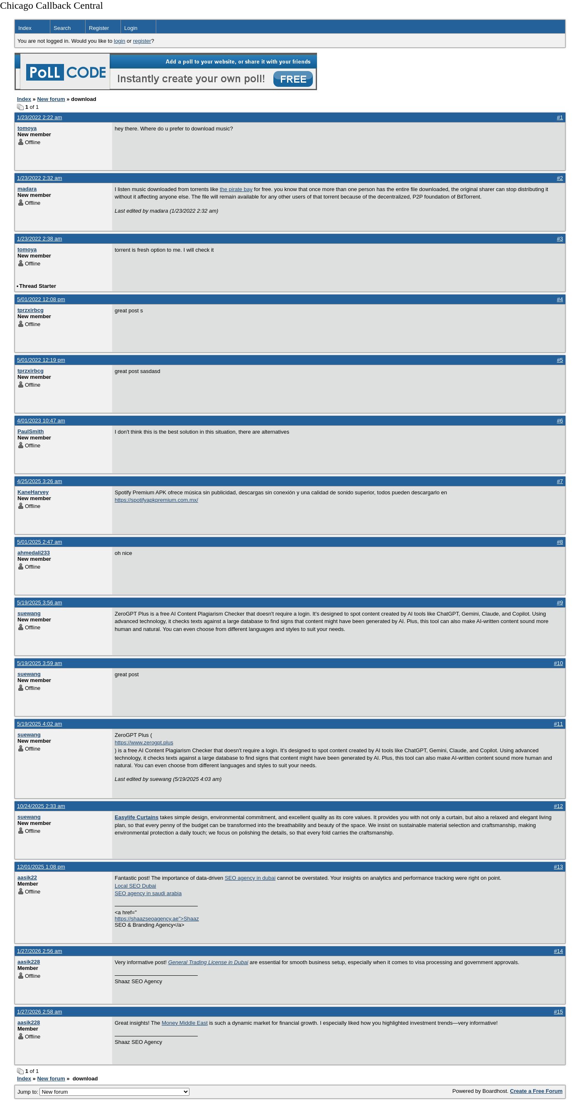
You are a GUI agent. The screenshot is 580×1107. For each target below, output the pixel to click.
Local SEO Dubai (135, 886)
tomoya (27, 128)
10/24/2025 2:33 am (41, 806)
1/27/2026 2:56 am (39, 951)
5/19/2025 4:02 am (39, 724)
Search (62, 28)
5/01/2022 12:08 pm (41, 299)
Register (99, 28)
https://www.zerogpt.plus (144, 742)
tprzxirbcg (30, 310)
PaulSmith (30, 431)
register (142, 41)
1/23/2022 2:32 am (39, 178)
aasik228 (28, 962)
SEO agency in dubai (250, 878)
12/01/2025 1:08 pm (41, 867)
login (119, 41)
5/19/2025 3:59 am (39, 663)
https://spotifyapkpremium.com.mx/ (156, 500)
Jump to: (103, 1092)
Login (131, 28)
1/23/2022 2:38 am (39, 239)
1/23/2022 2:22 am (39, 117)
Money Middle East (185, 1023)
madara (27, 189)
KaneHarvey (33, 492)
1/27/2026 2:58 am (39, 1012)
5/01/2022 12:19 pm (41, 360)
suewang (29, 613)
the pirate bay (236, 189)
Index (25, 28)
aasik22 (27, 877)
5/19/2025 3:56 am (39, 602)
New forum (51, 99)
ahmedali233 (33, 553)
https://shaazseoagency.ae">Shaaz (157, 919)
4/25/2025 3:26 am (39, 481)
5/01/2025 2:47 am (39, 542)
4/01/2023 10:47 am (41, 420)
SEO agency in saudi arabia (148, 893)
